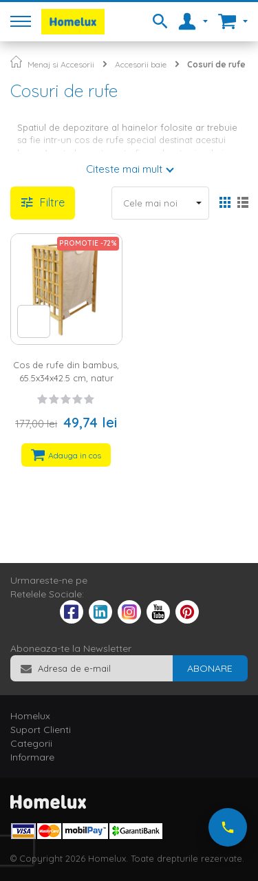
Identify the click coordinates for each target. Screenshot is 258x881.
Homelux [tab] (30, 716)
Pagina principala (16, 61)
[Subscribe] (210, 668)
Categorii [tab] (31, 743)
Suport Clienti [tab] (40, 729)
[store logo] (73, 21)
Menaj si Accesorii (61, 64)
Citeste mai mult (124, 169)
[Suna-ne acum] (227, 827)
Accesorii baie (140, 64)
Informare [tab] (32, 757)
